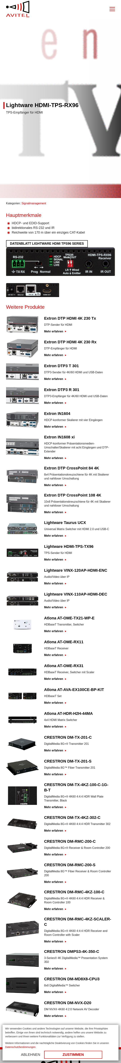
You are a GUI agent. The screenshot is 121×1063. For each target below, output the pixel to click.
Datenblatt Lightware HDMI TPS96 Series (47, 243)
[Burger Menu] (112, 9)
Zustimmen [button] (73, 1055)
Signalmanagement (33, 203)
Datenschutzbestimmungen (20, 1047)
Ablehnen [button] (30, 1055)
